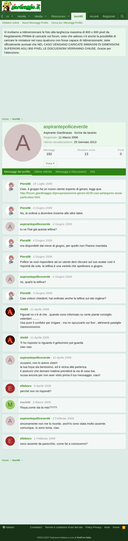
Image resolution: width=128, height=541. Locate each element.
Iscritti (78, 16)
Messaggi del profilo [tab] (17, 171)
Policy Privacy (93, 527)
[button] (12, 16)
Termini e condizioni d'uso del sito (64, 527)
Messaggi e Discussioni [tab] (71, 171)
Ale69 (24, 309)
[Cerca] (122, 16)
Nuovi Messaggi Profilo (35, 22)
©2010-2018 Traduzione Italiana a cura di (64, 537)
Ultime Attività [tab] (43, 171)
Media (39, 16)
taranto (91, 132)
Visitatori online (10, 22)
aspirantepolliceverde (35, 224)
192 (49, 154)
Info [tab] (92, 171)
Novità (22, 16)
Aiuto (107, 527)
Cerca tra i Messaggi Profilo (67, 22)
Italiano (8, 527)
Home (116, 527)
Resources (58, 16)
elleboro (25, 385)
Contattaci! (36, 527)
